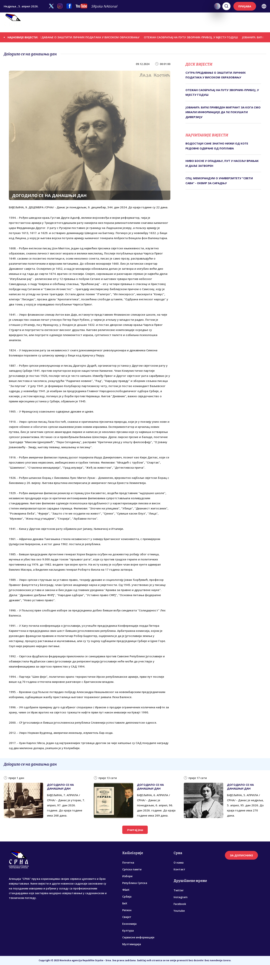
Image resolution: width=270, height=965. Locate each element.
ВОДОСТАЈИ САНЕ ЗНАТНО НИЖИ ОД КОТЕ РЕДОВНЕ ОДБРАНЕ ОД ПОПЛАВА (216, 145)
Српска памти (50, 22)
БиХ (136, 22)
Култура (192, 22)
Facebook (180, 904)
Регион (146, 22)
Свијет (159, 22)
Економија (175, 22)
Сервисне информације (220, 22)
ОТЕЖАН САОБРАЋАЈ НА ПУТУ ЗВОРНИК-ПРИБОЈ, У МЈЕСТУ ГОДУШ (195, 37)
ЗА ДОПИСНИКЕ (241, 855)
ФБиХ (114, 22)
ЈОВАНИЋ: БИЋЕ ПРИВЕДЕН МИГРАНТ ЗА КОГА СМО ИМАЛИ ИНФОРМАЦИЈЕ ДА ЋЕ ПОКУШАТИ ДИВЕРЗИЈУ (223, 112)
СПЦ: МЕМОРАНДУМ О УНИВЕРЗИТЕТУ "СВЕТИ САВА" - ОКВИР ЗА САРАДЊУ (219, 180)
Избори (69, 22)
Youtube (179, 910)
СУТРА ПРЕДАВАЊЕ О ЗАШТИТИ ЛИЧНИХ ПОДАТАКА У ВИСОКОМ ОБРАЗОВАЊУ (86, 37)
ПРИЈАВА (244, 6)
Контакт (179, 869)
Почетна (128, 862)
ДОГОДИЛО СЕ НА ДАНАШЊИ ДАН (60, 786)
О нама (179, 862)
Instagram (181, 897)
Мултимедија (254, 22)
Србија (126, 22)
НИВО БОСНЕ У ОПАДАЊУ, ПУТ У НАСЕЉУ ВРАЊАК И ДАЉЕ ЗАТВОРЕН (222, 163)
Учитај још (135, 830)
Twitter (179, 890)
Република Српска (92, 22)
